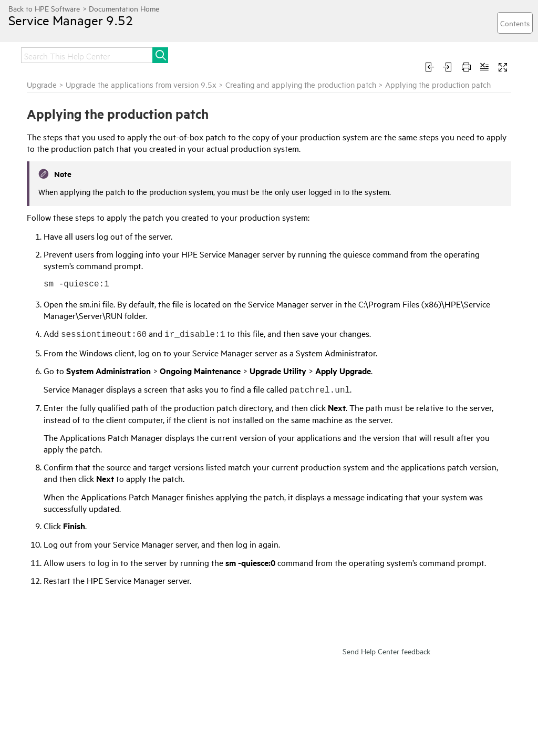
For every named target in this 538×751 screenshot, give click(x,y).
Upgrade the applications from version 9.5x (141, 84)
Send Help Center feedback (386, 651)
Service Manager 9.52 (70, 20)
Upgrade (42, 84)
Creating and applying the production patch (300, 84)
